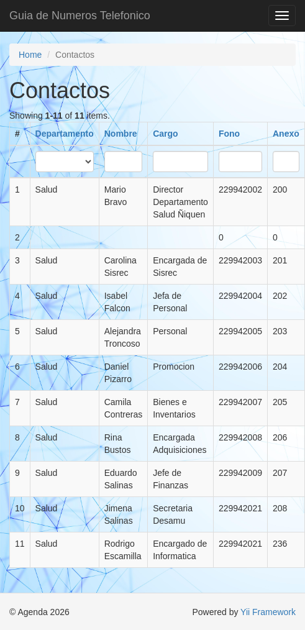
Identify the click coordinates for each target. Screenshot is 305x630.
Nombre (120, 134)
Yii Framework (268, 612)
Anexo (286, 134)
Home (30, 55)
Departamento (64, 134)
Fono (229, 134)
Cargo (165, 134)
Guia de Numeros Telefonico (79, 15)
